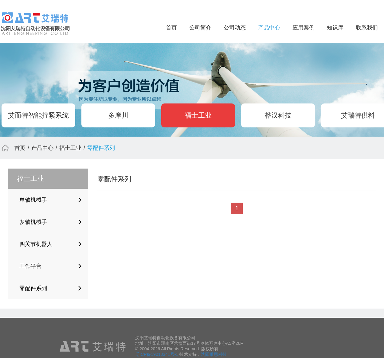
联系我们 (367, 28)
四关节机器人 (50, 244)
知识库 (335, 28)
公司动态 (235, 28)
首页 (171, 28)
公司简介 (200, 28)
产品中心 (269, 28)
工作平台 (50, 266)
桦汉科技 (278, 115)
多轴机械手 (50, 222)
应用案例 (303, 28)
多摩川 (118, 115)
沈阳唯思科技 (214, 354)
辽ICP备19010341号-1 (156, 354)
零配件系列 (50, 288)
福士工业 (198, 115)
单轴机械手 (50, 200)
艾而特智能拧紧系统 (38, 115)
